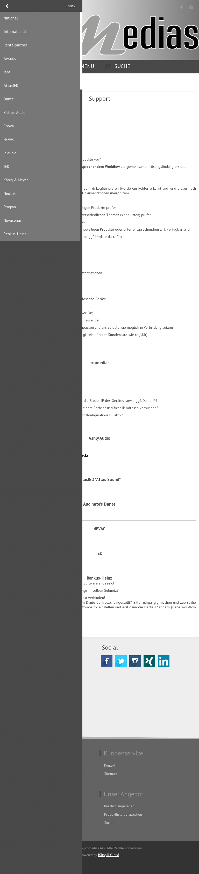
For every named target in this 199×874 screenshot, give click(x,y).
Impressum (15, 782)
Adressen (14, 814)
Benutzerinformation (23, 806)
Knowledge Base (27, 463)
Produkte (98, 207)
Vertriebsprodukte (79, 159)
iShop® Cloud (108, 855)
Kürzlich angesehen (119, 806)
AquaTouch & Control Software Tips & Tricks (51, 455)
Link (163, 229)
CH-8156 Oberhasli (30, 676)
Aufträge (14, 822)
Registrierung (181, 7)
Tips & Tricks (24, 371)
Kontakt (109, 765)
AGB (10, 773)
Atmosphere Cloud (28, 144)
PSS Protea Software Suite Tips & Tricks (47, 447)
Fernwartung (24, 113)
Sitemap (110, 773)
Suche (108, 822)
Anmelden (191, 7)
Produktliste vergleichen (123, 814)
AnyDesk (20, 129)
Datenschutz (16, 765)
